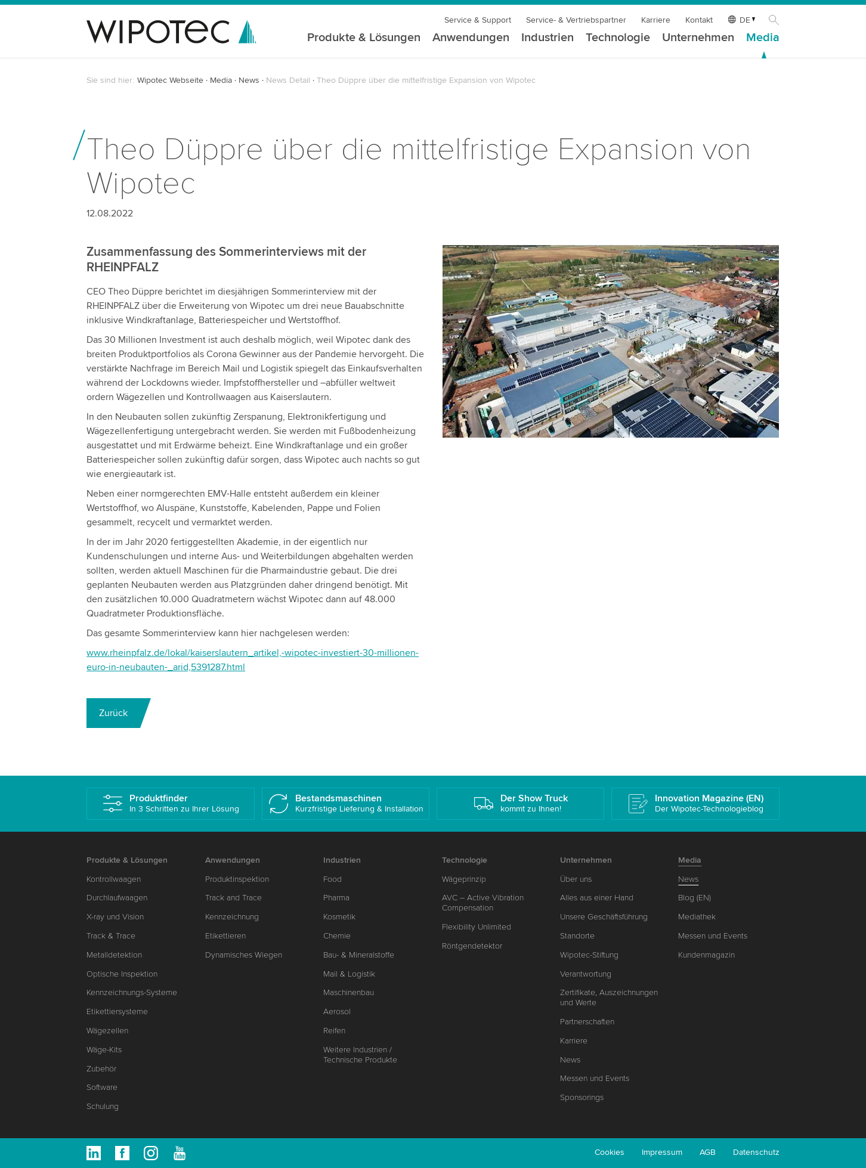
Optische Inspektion (121, 974)
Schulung (102, 1106)
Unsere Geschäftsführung (604, 917)
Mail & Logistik (349, 974)
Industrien (547, 38)
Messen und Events (594, 1078)
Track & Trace (110, 936)
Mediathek (697, 917)
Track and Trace (233, 898)
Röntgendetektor (472, 946)
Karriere (655, 20)
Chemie (337, 936)
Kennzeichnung (232, 917)
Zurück (113, 713)
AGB (708, 1152)
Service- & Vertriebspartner (576, 20)
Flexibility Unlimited (476, 927)
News (249, 80)
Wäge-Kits (104, 1050)
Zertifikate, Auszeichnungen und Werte (609, 997)
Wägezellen (107, 1031)
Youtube (179, 1153)
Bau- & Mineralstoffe (358, 955)
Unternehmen (698, 38)
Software (101, 1087)
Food (332, 879)
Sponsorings (582, 1097)
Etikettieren (225, 936)
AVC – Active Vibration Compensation (483, 903)
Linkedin (93, 1153)
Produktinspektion (237, 879)
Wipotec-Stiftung (589, 955)
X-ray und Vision (115, 917)
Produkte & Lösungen (363, 38)
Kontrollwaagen (113, 879)
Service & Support (477, 20)
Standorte (577, 936)
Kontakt (699, 20)
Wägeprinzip (464, 879)
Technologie (618, 38)
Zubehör (101, 1069)
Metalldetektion (114, 955)
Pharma (336, 898)
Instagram (151, 1153)
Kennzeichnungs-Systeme (131, 992)
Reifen (334, 1031)
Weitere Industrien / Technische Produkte (360, 1055)
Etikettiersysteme (117, 1011)
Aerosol (337, 1011)
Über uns (576, 879)
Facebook (122, 1153)
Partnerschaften (587, 1022)
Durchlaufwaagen (116, 898)
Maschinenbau (348, 992)
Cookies (609, 1152)
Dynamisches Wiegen (243, 955)
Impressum (662, 1152)
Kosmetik (339, 917)
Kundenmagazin (706, 955)
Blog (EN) (694, 898)
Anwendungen (470, 38)
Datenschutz (756, 1152)
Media (763, 38)
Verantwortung (585, 974)
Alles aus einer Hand (596, 898)
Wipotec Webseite (170, 80)
